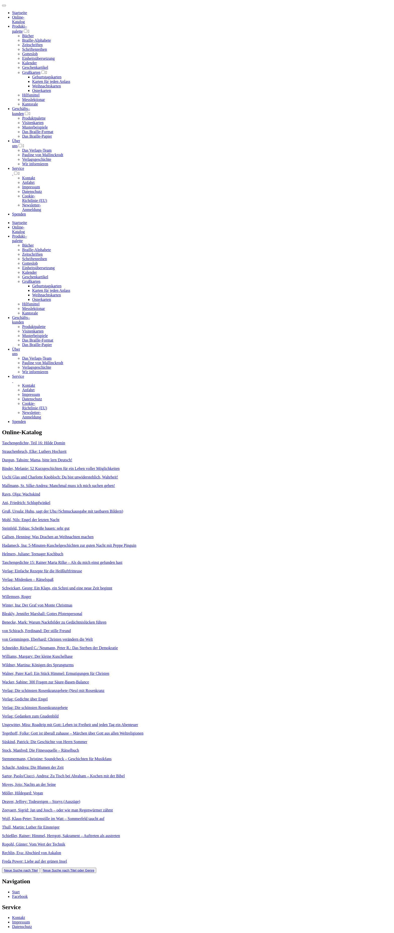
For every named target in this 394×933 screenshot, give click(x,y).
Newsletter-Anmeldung (31, 207)
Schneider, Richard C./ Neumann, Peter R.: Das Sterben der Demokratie (60, 648)
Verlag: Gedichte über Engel (25, 699)
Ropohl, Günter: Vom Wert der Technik (33, 844)
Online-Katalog (18, 19)
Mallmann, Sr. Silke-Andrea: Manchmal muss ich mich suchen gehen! (58, 485)
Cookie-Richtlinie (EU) (34, 198)
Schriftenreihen (34, 49)
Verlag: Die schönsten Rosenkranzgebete (35, 707)
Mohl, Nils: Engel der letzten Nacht (30, 520)
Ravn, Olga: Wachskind (21, 494)
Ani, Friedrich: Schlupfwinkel (26, 503)
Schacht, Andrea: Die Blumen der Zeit (33, 767)
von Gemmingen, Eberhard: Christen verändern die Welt (47, 639)
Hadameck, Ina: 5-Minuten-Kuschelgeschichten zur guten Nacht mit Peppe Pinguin (69, 545)
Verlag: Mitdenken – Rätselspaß (28, 579)
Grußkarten (31, 72)
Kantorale (30, 104)
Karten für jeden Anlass (51, 81)
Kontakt (28, 178)
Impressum (31, 187)
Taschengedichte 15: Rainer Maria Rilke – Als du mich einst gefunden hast (62, 562)
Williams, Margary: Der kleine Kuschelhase (37, 656)
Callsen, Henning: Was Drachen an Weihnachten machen (47, 537)
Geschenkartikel (35, 67)
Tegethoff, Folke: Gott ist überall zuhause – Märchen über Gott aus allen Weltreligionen (72, 733)
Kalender (29, 63)
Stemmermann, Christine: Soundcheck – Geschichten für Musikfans (57, 759)
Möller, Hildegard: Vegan (22, 793)
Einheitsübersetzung (38, 58)
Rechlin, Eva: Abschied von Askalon (31, 853)
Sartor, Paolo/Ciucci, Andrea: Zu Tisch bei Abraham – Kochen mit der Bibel (63, 776)
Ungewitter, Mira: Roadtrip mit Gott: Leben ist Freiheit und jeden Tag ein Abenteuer (70, 725)
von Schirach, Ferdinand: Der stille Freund (36, 631)
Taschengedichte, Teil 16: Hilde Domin (33, 443)
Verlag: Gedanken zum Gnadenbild (30, 716)
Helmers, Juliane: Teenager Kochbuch (32, 554)
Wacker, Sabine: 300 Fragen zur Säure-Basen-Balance (45, 682)
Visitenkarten (32, 123)
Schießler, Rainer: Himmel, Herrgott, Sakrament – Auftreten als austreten (61, 836)
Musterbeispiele (35, 127)
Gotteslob (30, 54)
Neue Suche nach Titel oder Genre (68, 870)
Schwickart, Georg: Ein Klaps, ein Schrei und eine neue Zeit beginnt (57, 588)
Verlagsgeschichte (36, 159)
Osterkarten (41, 90)
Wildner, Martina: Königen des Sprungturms (38, 665)
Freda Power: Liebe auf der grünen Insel (34, 861)
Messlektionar (33, 99)
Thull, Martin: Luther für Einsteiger (31, 827)
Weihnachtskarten (46, 86)
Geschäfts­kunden (21, 319)
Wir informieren (35, 164)
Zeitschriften (32, 45)
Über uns (16, 351)
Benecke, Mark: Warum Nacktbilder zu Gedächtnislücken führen (54, 622)
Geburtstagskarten (46, 77)
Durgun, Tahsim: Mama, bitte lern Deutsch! (37, 460)
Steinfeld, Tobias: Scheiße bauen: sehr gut (36, 528)
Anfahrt (28, 182)
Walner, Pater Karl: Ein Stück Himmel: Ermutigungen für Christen (55, 673)
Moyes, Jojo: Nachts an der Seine (29, 784)
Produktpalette (33, 118)
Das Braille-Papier (37, 136)
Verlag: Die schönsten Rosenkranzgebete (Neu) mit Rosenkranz (53, 690)
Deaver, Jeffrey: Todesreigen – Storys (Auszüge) (41, 801)
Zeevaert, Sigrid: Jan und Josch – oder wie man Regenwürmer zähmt (57, 810)
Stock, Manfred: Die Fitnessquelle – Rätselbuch (40, 750)
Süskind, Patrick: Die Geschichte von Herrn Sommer (44, 742)
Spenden (19, 214)
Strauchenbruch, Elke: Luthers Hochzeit (34, 451)
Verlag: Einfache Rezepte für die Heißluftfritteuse (42, 571)
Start (16, 892)
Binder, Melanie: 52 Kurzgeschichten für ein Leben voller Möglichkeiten (61, 468)
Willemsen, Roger (16, 596)
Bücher (28, 36)
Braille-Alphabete (36, 40)
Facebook (20, 896)
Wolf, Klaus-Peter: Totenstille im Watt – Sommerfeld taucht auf (53, 818)
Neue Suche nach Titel (21, 870)
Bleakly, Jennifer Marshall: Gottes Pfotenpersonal (42, 614)
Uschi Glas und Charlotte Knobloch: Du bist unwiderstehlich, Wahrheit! (60, 477)
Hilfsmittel (30, 95)
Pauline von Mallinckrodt (42, 155)
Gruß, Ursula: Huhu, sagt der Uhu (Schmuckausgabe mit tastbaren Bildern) (62, 511)
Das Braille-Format (37, 132)
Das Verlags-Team (37, 150)
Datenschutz (32, 191)
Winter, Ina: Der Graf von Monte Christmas (37, 605)
